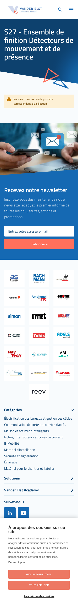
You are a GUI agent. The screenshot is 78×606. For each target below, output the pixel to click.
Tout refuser (39, 585)
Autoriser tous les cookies (39, 574)
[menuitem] (38, 418)
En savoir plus (16, 562)
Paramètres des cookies (39, 596)
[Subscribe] (39, 244)
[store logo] (25, 10)
